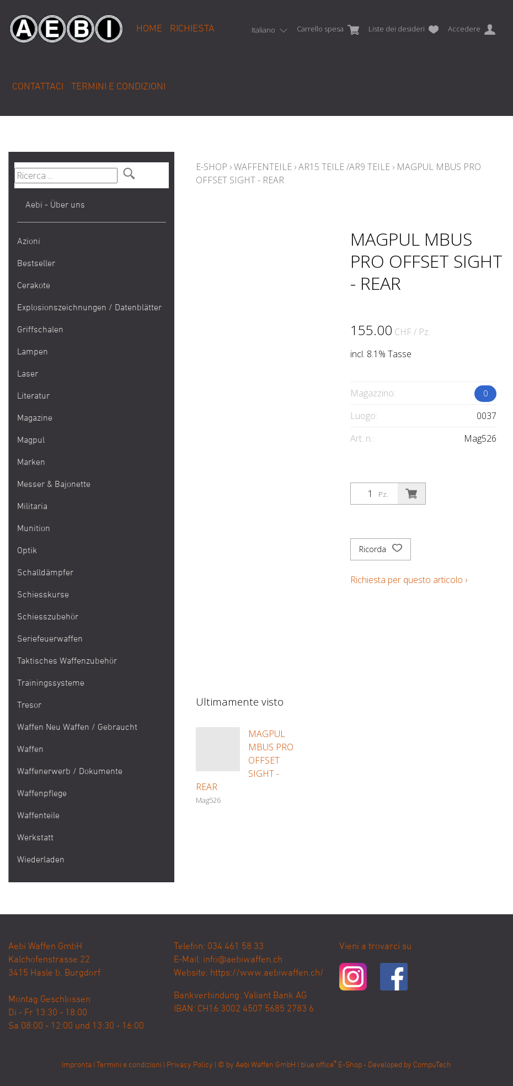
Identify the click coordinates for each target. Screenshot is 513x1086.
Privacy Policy (190, 1065)
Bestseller (36, 263)
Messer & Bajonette (53, 484)
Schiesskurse (43, 595)
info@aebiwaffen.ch (242, 960)
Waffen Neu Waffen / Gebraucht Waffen (77, 738)
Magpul (31, 440)
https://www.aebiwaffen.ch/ (267, 973)
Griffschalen (40, 330)
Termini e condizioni (118, 87)
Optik (27, 551)
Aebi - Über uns (55, 205)
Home (149, 29)
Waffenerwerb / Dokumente (69, 771)
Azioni (28, 241)
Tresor (29, 705)
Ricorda (380, 549)
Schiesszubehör (47, 617)
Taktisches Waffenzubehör (67, 661)
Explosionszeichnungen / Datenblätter (89, 308)
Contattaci (37, 87)
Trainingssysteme (50, 683)
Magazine (34, 418)
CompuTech (432, 1065)
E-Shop (211, 167)
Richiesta (192, 29)
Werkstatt (35, 838)
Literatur (33, 396)
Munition (33, 528)
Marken (31, 462)
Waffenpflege (42, 793)
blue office (318, 1065)
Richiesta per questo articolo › (408, 580)
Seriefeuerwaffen (50, 639)
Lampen (32, 352)
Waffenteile (38, 816)
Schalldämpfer (45, 573)
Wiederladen (41, 860)
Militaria (32, 506)
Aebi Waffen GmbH (266, 1065)
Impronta (77, 1065)
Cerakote (33, 286)
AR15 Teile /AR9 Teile (344, 167)
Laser (27, 374)
